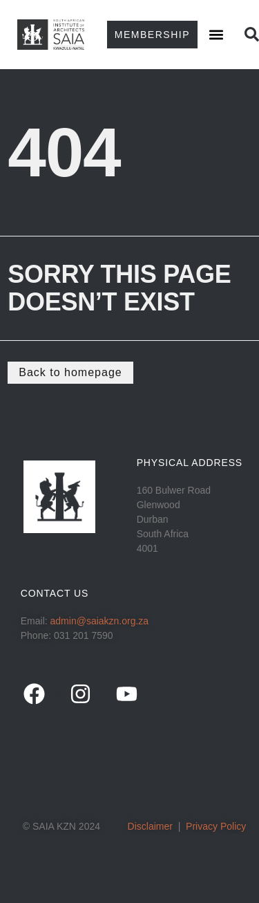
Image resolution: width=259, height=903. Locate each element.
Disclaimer (150, 826)
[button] (215, 35)
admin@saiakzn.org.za (99, 620)
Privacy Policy (216, 826)
